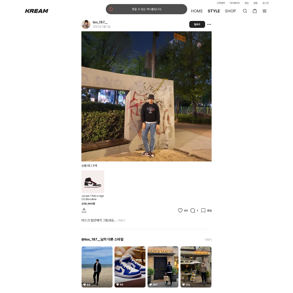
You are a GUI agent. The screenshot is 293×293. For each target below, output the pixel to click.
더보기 (121, 220)
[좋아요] (183, 210)
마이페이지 (235, 3)
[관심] (206, 210)
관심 (247, 3)
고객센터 (221, 3)
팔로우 (197, 24)
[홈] (36, 11)
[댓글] (194, 210)
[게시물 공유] (84, 210)
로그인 (265, 3)
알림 (256, 3)
